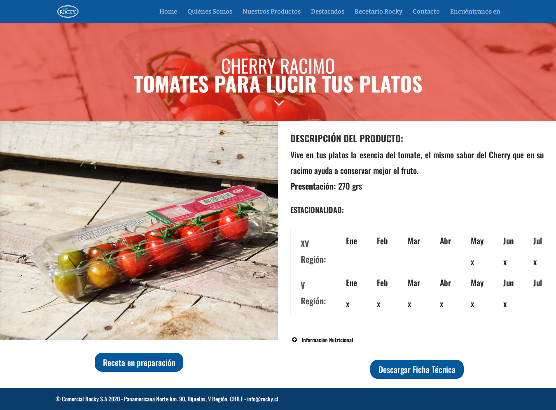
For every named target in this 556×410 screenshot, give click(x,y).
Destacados (327, 12)
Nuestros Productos (272, 12)
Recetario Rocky (378, 12)
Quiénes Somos (209, 12)
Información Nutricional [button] (321, 340)
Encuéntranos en (475, 12)
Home (168, 12)
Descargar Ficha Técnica (417, 369)
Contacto (426, 12)
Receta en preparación (139, 362)
